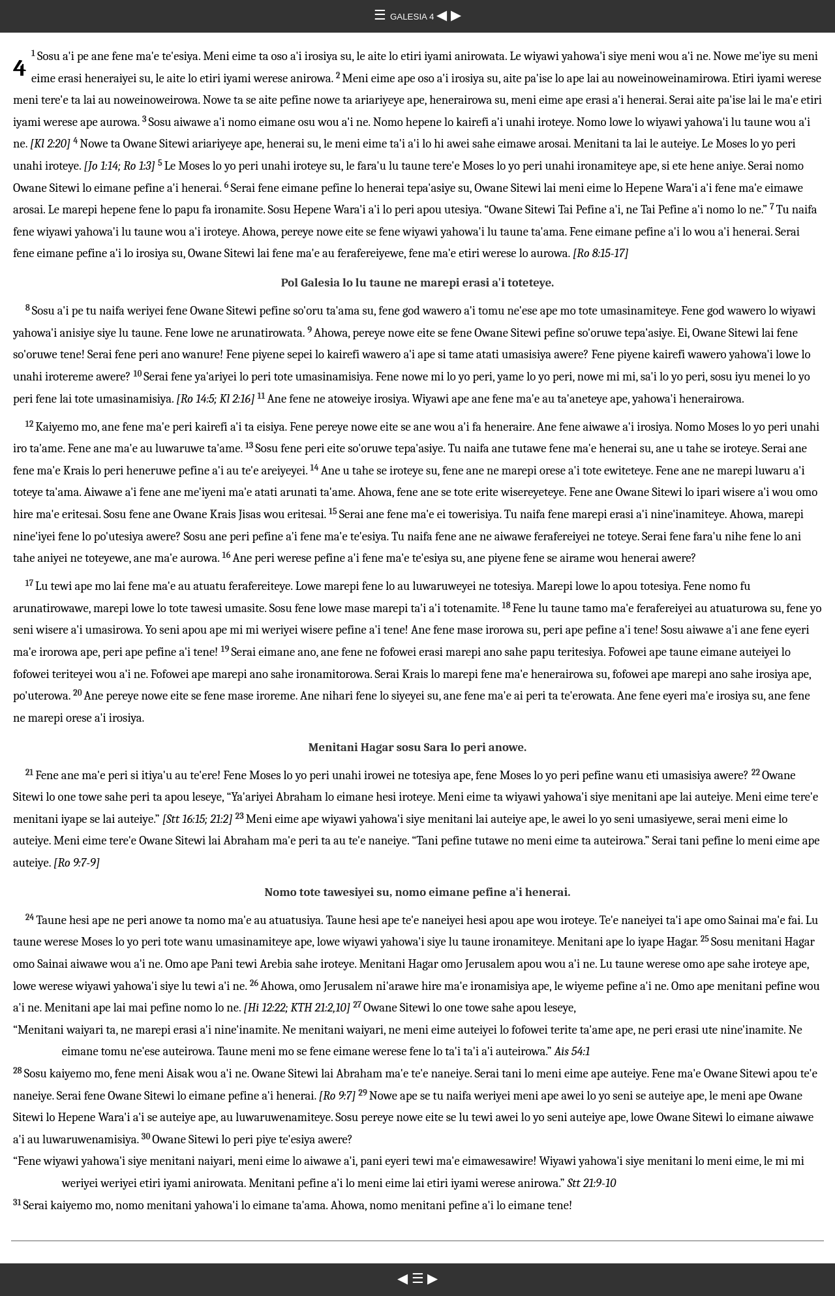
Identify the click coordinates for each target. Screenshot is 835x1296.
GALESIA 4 (413, 17)
